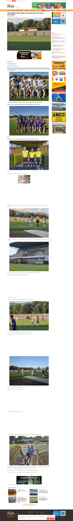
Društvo (12, 10)
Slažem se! (50, 518)
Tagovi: (8, 484)
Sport (43, 10)
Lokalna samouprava (19, 10)
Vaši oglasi (58, 10)
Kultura (39, 10)
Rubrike (47, 10)
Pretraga (63, 10)
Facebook (7, 0)
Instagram (9, 0)
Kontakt (60, 0)
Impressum (57, 0)
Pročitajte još (12, 487)
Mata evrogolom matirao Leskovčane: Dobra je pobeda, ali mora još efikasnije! (44, 499)
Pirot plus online (14, 5)
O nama (54, 0)
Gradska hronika (33, 10)
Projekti (52, 10)
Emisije (37, 512)
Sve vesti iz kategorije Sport (29, 504)
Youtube (10, 0)
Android (63, 21)
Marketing (64, 0)
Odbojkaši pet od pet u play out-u (20, 0)
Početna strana (8, 10)
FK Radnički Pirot (13, 484)
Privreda (26, 10)
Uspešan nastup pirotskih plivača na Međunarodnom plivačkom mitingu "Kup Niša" (43, 491)
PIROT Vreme (59, 28)
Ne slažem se (50, 516)
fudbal (10, 484)
